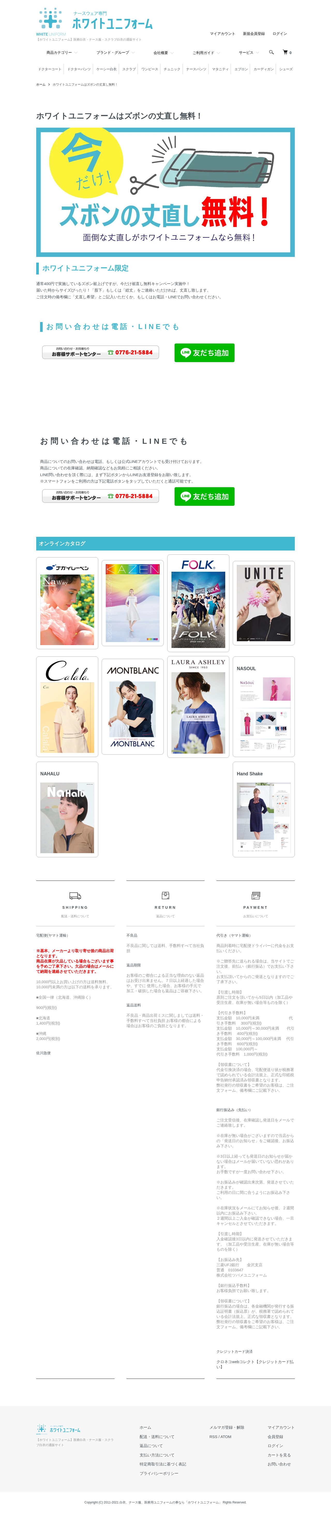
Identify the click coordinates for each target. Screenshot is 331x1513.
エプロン (241, 69)
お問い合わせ (279, 1464)
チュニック (172, 69)
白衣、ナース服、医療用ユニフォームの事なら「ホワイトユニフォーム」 (170, 1502)
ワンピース (149, 69)
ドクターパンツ (79, 69)
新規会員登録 (252, 34)
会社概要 (161, 53)
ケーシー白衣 (106, 69)
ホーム (41, 85)
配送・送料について (157, 1436)
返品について (151, 1445)
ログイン (279, 34)
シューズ (286, 69)
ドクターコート (50, 69)
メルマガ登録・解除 (226, 1427)
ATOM (226, 1436)
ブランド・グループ (112, 52)
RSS (213, 1436)
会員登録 (275, 1436)
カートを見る (279, 1455)
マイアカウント (219, 34)
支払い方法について (157, 1455)
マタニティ (220, 69)
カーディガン (264, 69)
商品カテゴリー (59, 52)
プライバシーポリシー (159, 1473)
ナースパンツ (196, 69)
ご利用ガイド (203, 53)
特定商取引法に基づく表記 (163, 1464)
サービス (246, 52)
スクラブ (129, 69)
